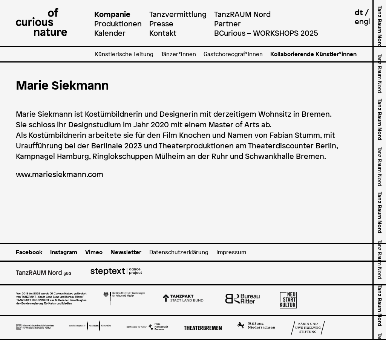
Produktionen (118, 23)
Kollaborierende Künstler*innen (313, 54)
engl (362, 21)
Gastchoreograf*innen (233, 54)
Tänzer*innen (178, 54)
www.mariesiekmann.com (59, 174)
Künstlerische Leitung (124, 54)
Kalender (110, 33)
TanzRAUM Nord (242, 14)
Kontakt (162, 33)
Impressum (231, 252)
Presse (161, 23)
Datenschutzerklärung (178, 252)
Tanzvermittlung (178, 14)
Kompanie (112, 14)
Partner (227, 23)
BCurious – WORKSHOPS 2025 (266, 33)
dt (359, 12)
